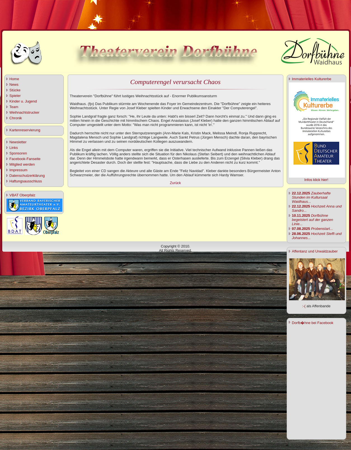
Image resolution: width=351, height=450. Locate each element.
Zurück (175, 183)
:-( (303, 306)
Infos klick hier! (316, 180)
